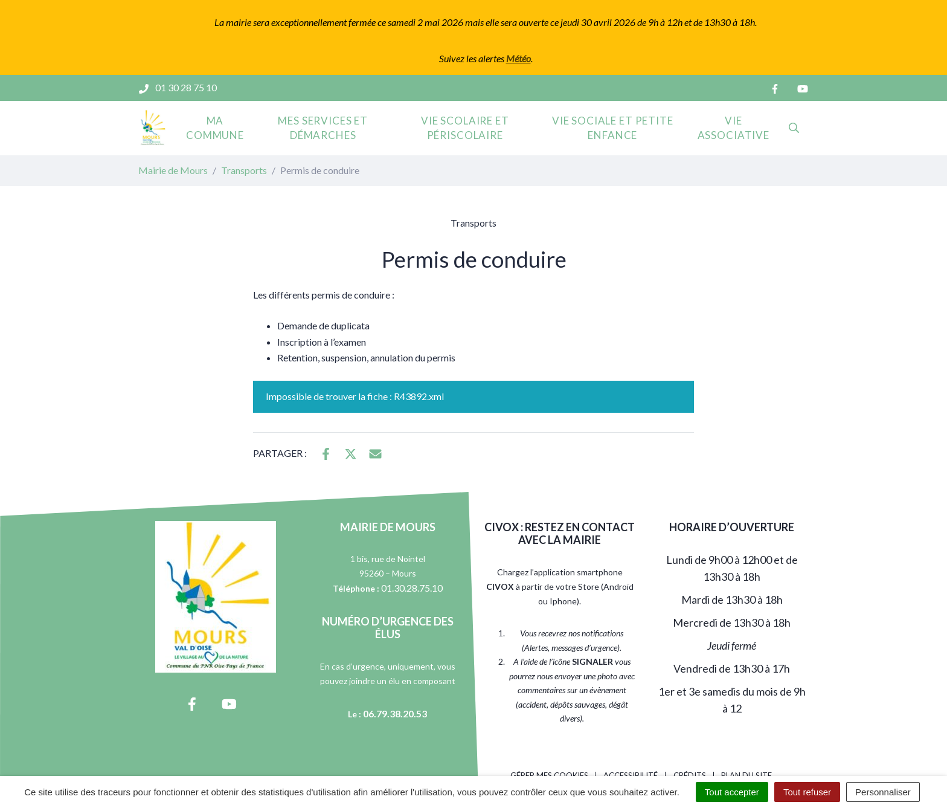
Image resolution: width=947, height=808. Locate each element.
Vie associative (733, 127)
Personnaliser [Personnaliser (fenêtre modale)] (883, 792)
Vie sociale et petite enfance (612, 127)
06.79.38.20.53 (395, 713)
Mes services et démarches (323, 127)
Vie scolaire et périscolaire (465, 127)
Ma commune (215, 127)
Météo (518, 58)
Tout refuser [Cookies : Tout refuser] (807, 792)
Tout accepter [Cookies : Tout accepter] (732, 792)
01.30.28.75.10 (412, 587)
